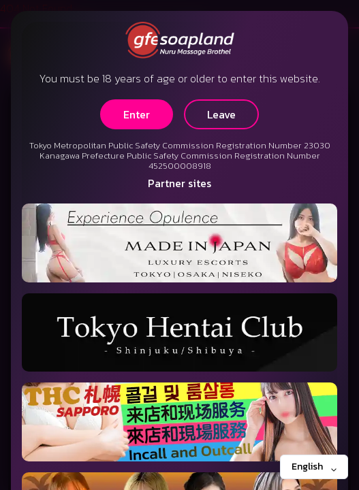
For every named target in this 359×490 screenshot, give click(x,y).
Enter (136, 114)
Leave (221, 114)
